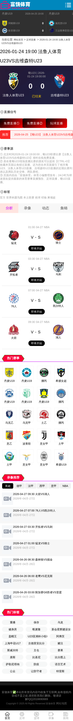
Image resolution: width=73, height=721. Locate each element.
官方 (2, 197)
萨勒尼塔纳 (12, 664)
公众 (12, 671)
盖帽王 (13, 636)
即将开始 (36, 248)
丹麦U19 (7, 13)
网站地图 (61, 703)
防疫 (36, 664)
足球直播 (31, 39)
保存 (36, 622)
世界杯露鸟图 (14, 197)
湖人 (58, 337)
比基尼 (36, 657)
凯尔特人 (58, 305)
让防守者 (36, 671)
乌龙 (60, 622)
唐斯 (12, 657)
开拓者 (14, 274)
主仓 (36, 650)
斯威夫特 (12, 650)
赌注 (60, 643)
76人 (14, 306)
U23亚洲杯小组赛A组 (37, 636)
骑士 (58, 242)
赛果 (60, 650)
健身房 (13, 629)
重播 (12, 622)
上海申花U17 (13, 643)
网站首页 (18, 39)
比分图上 (60, 657)
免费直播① (11, 123)
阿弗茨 (60, 636)
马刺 (58, 274)
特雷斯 (60, 671)
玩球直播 (56, 123)
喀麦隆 (36, 629)
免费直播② (34, 123)
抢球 (37, 197)
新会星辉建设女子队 (61, 629)
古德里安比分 (36, 643)
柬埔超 (51, 197)
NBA (47, 227)
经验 (44, 197)
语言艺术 (60, 664)
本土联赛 (28, 197)
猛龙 (14, 243)
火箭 (14, 337)
